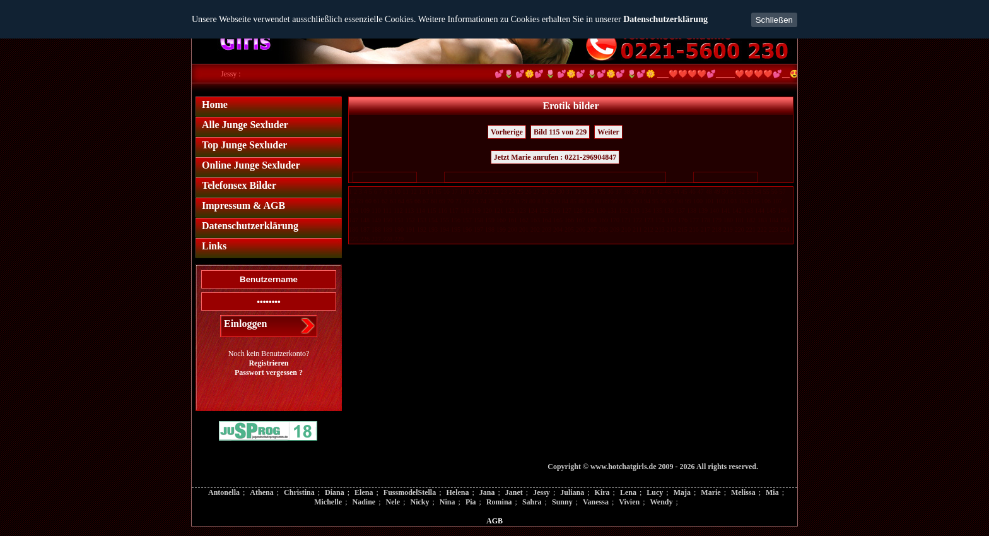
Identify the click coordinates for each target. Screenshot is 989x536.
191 (410, 229)
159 (489, 220)
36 (610, 191)
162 (524, 220)
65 (409, 201)
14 (430, 191)
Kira (602, 492)
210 (626, 229)
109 (365, 210)
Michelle (328, 501)
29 (553, 191)
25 (520, 191)
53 (750, 191)
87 (590, 201)
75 (491, 201)
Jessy (541, 492)
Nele (393, 501)
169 (603, 220)
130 (601, 210)
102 (720, 201)
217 (705, 229)
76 (499, 201)
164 (546, 220)
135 (657, 210)
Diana (334, 492)
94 (647, 201)
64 (401, 201)
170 (614, 220)
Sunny (562, 501)
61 (376, 201)
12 (414, 191)
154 (433, 220)
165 (558, 220)
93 (639, 201)
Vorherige (507, 132)
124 (532, 210)
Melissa (743, 492)
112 (398, 210)
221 (751, 229)
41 (651, 191)
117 (454, 210)
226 (365, 238)
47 (701, 191)
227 (376, 238)
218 (717, 229)
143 (748, 210)
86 (581, 201)
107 (777, 201)
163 (535, 220)
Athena (261, 492)
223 (773, 229)
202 (535, 229)
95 (655, 201)
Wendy (661, 501)
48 (709, 191)
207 (592, 229)
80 (532, 201)
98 (680, 201)
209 (614, 229)
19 (471, 191)
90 (614, 201)
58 (352, 201)
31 (569, 191)
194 (444, 229)
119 (476, 210)
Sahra (532, 501)
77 (508, 201)
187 (365, 229)
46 (692, 191)
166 (569, 220)
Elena (363, 492)
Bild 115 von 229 (560, 132)
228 (387, 238)
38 (627, 191)
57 (783, 191)
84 (565, 201)
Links (214, 246)
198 (489, 229)
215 (683, 229)
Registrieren (268, 363)
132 (623, 210)
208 (603, 229)
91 (622, 201)
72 (467, 201)
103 (732, 201)
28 (545, 191)
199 (501, 229)
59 (360, 201)
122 (510, 210)
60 (368, 201)
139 (703, 210)
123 (521, 210)
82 (549, 201)
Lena (628, 492)
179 (717, 220)
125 (544, 210)
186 (353, 229)
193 (433, 229)
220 (739, 229)
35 (602, 191)
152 (410, 220)
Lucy (655, 492)
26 (528, 191)
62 (385, 201)
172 (637, 220)
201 (524, 229)
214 (671, 229)
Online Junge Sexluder (251, 165)
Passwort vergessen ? (269, 372)
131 (612, 210)
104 (743, 201)
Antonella (224, 492)
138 (691, 210)
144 (759, 210)
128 (578, 210)
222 (762, 229)
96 (663, 201)
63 (393, 201)
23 (504, 191)
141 (725, 210)
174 (660, 220)
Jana (487, 492)
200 (512, 229)
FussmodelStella (409, 492)
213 (660, 229)
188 (376, 229)
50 (725, 191)
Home (215, 104)
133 (635, 210)
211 (637, 229)
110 (376, 210)
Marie (710, 492)
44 (676, 191)
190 (399, 229)
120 (487, 210)
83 (557, 201)
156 (455, 220)
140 (714, 210)
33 (586, 191)
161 (512, 220)
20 (479, 191)
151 (399, 220)
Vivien (629, 501)
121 (498, 210)
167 (580, 220)
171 (626, 220)
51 (733, 191)
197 (478, 229)
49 (717, 191)
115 (431, 210)
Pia (470, 501)
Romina (499, 501)
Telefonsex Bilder (239, 185)
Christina (299, 492)
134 (646, 210)
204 (558, 229)
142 (737, 210)
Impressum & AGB (243, 205)
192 (421, 229)
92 (631, 201)
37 (619, 191)
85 (573, 201)
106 (766, 201)
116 (442, 210)
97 (672, 201)
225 (353, 238)
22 (496, 191)
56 (774, 191)
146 (782, 210)
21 (487, 191)
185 (785, 220)
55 (766, 191)
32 (578, 191)
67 (426, 201)
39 (635, 191)
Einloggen (245, 323)
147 (353, 220)
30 (561, 191)
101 (709, 201)
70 (450, 201)
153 (421, 220)
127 (566, 210)
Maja (682, 492)
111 (387, 210)
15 (438, 191)
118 (465, 210)
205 (569, 229)
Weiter (608, 132)
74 (483, 201)
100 (698, 201)
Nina (447, 501)
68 (434, 201)
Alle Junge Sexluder (245, 124)
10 (397, 191)
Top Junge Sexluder (244, 145)
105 (754, 201)
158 (478, 220)
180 (728, 220)
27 (537, 191)
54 (758, 191)
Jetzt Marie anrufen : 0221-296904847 (555, 157)
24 (512, 191)
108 (353, 210)
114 (420, 210)
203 (546, 229)
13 (422, 191)
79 (524, 201)
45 (684, 191)
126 (555, 210)
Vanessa (596, 501)
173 (648, 220)
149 (376, 220)
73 (475, 201)
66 (417, 201)
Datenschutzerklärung (665, 19)
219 (728, 229)
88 (598, 201)
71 (458, 201)
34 (594, 191)
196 (467, 229)
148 (365, 220)
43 (668, 191)
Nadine (363, 501)
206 (580, 229)
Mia (772, 492)
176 (683, 220)
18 (463, 191)
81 (540, 201)
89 (606, 201)
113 (409, 210)
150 (387, 220)
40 (643, 191)
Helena (457, 492)
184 (773, 220)
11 (405, 191)
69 (442, 201)
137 (680, 210)
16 (446, 191)
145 (771, 210)
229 (399, 238)
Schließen (774, 20)
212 (648, 229)
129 (589, 210)
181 (739, 220)
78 (516, 201)
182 (751, 220)
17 (455, 191)
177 (694, 220)
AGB (494, 520)
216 (694, 229)
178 (705, 220)
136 (669, 210)
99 (688, 201)
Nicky (420, 501)
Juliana (572, 492)
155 (444, 220)
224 (785, 229)
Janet (514, 492)
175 (671, 220)
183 (762, 220)
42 (660, 191)
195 (455, 229)
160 (501, 220)
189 (387, 229)
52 (742, 191)
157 (467, 220)
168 (592, 220)
